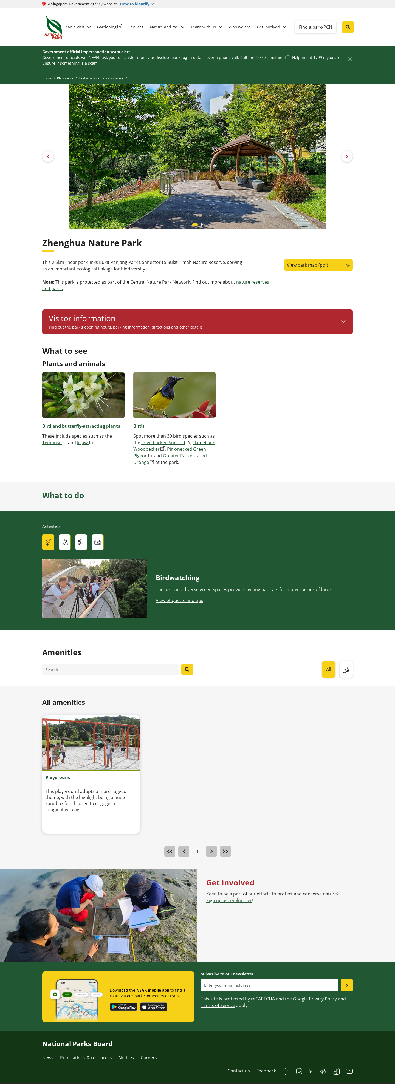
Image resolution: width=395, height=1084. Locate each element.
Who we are (239, 27)
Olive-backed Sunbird (163, 443)
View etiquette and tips (179, 600)
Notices (126, 1058)
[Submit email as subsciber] (347, 985)
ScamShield (275, 57)
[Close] (350, 59)
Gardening (107, 27)
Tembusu (52, 443)
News (47, 1058)
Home (47, 78)
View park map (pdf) (307, 265)
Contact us (239, 1071)
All (328, 669)
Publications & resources (86, 1058)
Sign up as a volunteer (229, 900)
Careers (149, 1058)
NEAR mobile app (152, 990)
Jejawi (83, 443)
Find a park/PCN (315, 27)
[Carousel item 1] (202, 224)
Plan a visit (74, 27)
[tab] (48, 542)
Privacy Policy (323, 999)
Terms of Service (218, 1005)
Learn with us (203, 27)
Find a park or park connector (101, 78)
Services (135, 27)
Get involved (268, 27)
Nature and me (164, 27)
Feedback (266, 1071)
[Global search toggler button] (348, 27)
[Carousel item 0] (195, 224)
